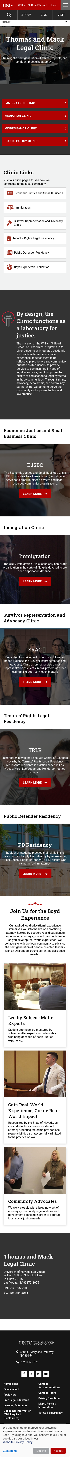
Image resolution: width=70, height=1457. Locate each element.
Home (6, 22)
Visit (61, 15)
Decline (41, 1450)
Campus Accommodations (49, 1385)
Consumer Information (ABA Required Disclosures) (17, 1414)
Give (44, 15)
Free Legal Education (16, 1400)
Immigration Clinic (20, 103)
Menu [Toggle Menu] (65, 5)
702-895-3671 (29, 1362)
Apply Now (10, 1394)
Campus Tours (47, 1392)
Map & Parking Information (47, 1405)
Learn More (32, 873)
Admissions (11, 1383)
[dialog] (35, 1440)
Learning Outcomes (15, 1405)
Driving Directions (49, 1398)
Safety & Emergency (50, 1412)
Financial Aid (11, 1389)
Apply (26, 15)
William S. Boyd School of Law (37, 5)
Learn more (32, 494)
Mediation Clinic (18, 116)
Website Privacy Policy (18, 1442)
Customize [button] (10, 1450)
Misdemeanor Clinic (21, 128)
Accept (58, 1450)
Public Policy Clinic (21, 141)
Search (9, 15)
